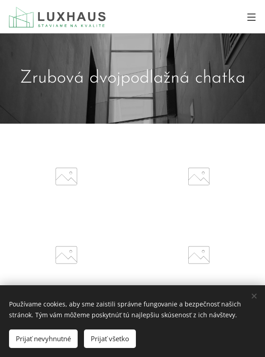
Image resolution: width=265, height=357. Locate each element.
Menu (251, 17)
